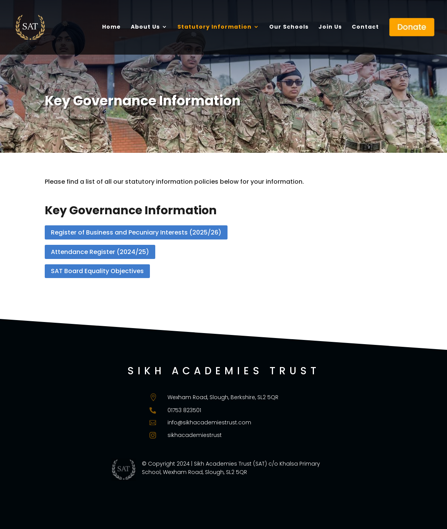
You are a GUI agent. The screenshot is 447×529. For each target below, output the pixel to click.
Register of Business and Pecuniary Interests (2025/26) (136, 232)
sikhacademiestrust (194, 435)
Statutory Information (214, 27)
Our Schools (289, 27)
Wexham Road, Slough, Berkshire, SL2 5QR (222, 397)
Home (111, 27)
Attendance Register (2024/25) (100, 252)
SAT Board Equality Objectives (97, 271)
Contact (365, 27)
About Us (145, 27)
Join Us (330, 27)
